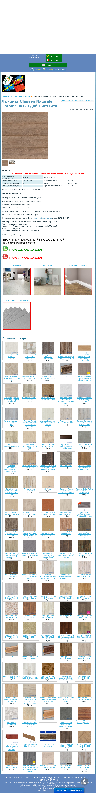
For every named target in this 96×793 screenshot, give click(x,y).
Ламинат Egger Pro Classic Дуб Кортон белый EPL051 (11, 399)
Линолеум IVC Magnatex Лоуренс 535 (30, 446)
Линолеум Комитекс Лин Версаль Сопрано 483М (11, 723)
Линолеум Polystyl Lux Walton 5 (11, 356)
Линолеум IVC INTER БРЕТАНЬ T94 (30, 377)
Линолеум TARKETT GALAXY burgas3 (84, 616)
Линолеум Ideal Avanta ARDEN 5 (30, 490)
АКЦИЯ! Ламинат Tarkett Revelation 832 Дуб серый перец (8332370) (30, 768)
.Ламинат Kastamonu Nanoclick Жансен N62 (11, 423)
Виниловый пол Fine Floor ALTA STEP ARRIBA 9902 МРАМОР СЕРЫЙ (66, 723)
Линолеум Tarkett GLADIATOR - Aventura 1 (29, 357)
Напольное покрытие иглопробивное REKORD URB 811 (48, 467)
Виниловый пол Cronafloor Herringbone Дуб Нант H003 (66, 400)
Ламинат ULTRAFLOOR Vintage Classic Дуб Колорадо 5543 (11, 468)
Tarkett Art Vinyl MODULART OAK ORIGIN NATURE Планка (11, 492)
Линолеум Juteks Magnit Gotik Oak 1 (84, 575)
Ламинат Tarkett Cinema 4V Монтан (30, 616)
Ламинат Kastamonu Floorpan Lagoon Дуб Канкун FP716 (66, 637)
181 (11, 657)
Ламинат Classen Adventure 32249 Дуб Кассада (66, 555)
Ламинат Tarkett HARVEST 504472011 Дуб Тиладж (12, 699)
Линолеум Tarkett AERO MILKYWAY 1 (11, 513)
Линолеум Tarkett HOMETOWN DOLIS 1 (66, 513)
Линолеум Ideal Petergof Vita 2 (11, 766)
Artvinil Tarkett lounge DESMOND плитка (48, 766)
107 (48, 721)
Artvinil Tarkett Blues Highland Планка (84, 554)
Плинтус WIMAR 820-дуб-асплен (48, 745)
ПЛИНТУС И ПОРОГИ (78, 280)
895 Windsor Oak (66, 466)
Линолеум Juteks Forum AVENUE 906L (66, 422)
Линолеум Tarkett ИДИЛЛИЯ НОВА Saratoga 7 (11, 534)
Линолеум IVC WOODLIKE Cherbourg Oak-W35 (48, 555)
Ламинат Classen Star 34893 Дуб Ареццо (84, 722)
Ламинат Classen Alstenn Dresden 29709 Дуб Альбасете (84, 467)
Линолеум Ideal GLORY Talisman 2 (48, 677)
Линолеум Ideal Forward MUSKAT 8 (11, 445)
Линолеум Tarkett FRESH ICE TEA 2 (29, 636)
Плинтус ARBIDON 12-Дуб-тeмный (30, 745)
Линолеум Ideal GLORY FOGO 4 (84, 677)
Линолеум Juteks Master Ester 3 (11, 616)
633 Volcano (48, 489)
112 (48, 657)
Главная (5, 96)
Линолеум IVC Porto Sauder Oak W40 (84, 698)
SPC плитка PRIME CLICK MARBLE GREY (48, 637)
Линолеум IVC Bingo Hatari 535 (29, 399)
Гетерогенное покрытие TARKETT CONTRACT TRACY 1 (48, 534)
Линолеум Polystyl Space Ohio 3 (66, 533)
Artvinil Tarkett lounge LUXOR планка (30, 467)
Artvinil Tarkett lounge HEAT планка (48, 597)
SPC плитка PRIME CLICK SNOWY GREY (30, 677)
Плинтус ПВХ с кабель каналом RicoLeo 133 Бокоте (84, 514)
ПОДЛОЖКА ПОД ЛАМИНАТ (17, 314)
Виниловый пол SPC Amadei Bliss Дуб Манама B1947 (11, 555)
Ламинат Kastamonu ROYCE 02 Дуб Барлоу (84, 399)
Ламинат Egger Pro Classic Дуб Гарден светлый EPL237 (30, 534)
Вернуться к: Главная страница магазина (77, 100)
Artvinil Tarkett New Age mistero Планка (48, 399)
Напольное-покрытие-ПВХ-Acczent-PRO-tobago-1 (84, 637)
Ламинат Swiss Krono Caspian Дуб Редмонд (30, 657)
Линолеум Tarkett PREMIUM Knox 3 (47, 377)
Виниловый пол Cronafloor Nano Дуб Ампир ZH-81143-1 (48, 576)
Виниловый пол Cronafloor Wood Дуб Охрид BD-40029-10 (66, 357)
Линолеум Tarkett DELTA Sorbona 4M (84, 597)
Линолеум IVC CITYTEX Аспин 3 (11, 636)
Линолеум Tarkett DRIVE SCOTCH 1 (84, 657)
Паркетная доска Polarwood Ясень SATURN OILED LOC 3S (84, 534)
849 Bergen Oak (66, 616)
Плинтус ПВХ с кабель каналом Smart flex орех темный (66, 447)
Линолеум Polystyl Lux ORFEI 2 (11, 677)
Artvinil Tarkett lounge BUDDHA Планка (30, 597)
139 (66, 376)
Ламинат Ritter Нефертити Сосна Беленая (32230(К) (66, 576)
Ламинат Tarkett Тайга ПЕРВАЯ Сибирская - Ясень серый (84, 491)
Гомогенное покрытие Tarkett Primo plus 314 (30, 554)
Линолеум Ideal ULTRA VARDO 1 (48, 445)
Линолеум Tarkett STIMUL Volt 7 (11, 575)
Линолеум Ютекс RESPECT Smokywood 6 (48, 357)
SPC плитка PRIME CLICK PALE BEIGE (29, 513)
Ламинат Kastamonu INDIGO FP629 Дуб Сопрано (48, 423)
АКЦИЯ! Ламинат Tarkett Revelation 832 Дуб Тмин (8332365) (84, 378)
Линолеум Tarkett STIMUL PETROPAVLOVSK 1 (66, 491)
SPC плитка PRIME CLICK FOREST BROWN (66, 746)
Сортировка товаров (20, 96)
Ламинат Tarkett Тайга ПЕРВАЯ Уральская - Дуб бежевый (48, 699)
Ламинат (17, 280)
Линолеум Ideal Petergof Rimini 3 (11, 597)
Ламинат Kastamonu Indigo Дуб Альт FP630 (84, 767)
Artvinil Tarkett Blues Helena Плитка (84, 445)
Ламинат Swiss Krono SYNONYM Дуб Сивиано (66, 699)
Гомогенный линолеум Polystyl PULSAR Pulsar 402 (66, 678)
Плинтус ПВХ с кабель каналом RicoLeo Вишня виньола (12, 747)
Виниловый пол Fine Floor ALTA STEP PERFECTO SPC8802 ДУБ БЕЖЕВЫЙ (30, 700)
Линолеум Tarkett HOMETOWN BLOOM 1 (12, 378)
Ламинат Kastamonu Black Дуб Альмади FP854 (29, 576)
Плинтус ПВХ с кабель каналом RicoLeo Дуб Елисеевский (84, 357)
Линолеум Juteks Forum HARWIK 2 (66, 657)
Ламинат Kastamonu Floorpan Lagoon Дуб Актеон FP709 (84, 423)
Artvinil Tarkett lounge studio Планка (66, 766)
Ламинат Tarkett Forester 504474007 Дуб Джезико (29, 723)
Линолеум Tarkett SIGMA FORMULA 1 (66, 597)
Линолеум (47, 280)
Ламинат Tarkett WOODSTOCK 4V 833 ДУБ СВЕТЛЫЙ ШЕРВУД (30, 424)
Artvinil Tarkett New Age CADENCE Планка (84, 746)
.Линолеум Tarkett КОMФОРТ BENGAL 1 (48, 616)
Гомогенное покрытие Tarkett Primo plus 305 (48, 513)
